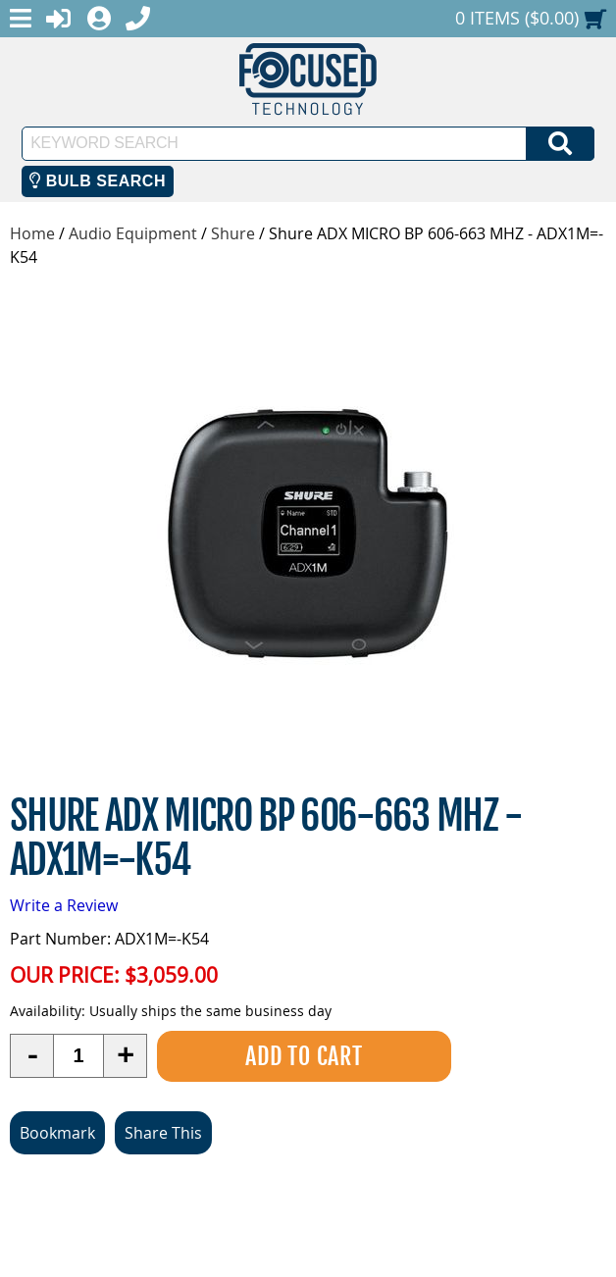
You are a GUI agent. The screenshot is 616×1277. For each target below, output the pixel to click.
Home (32, 233)
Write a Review (64, 905)
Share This (163, 1133)
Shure (233, 233)
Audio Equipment (133, 233)
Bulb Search (97, 181)
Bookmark (57, 1133)
